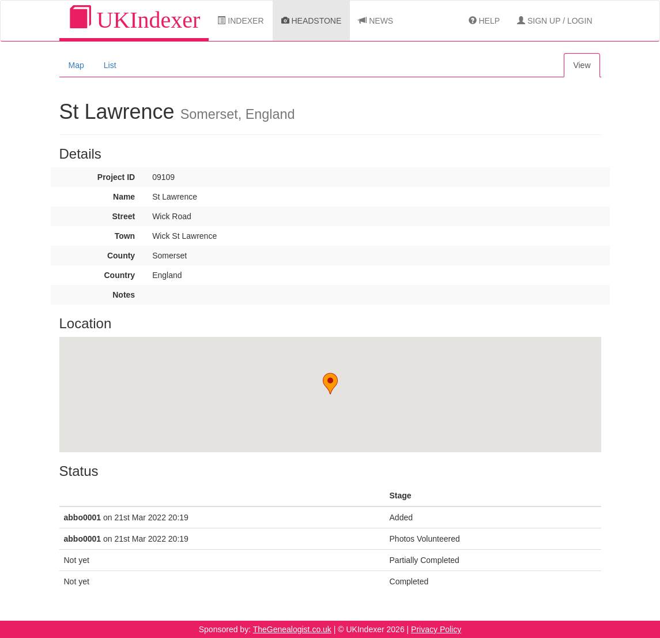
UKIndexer (134, 19)
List (110, 65)
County (121, 255)
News (376, 20)
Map (76, 65)
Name (124, 196)
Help (484, 20)
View (581, 65)
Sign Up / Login (554, 20)
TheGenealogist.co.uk (292, 629)
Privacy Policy (436, 629)
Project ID (116, 177)
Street (123, 216)
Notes (123, 294)
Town (125, 236)
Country (119, 275)
